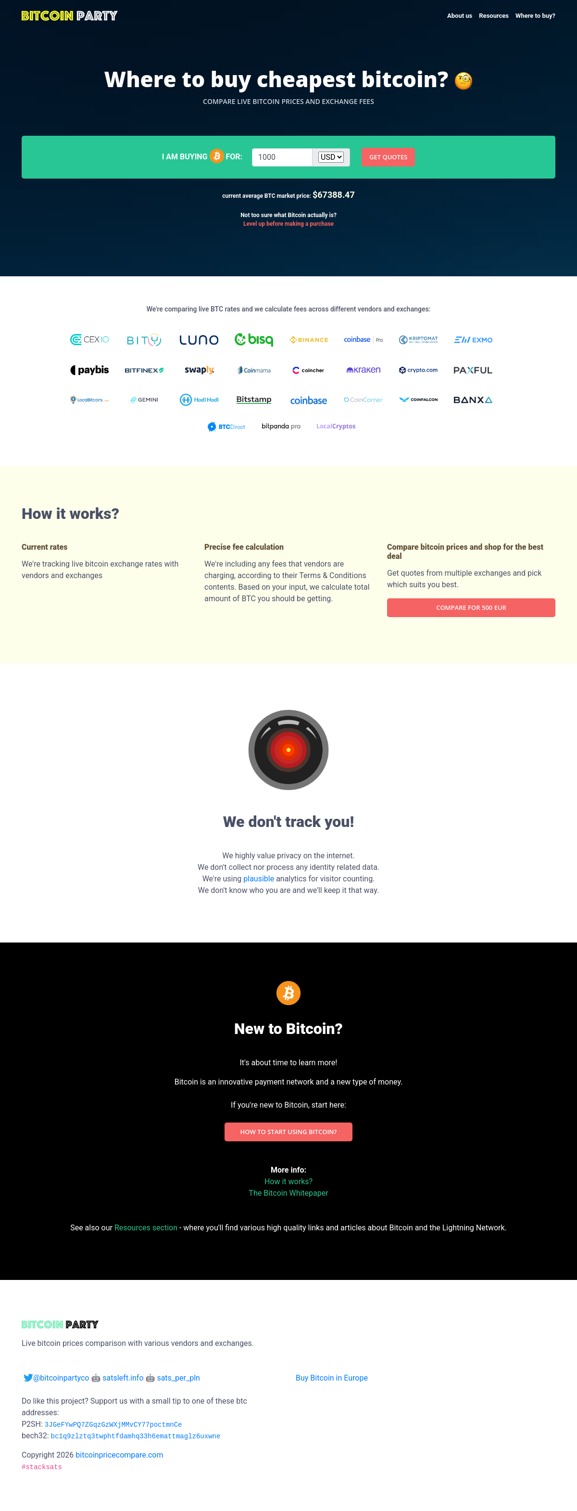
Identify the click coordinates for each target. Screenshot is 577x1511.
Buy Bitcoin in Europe (332, 1377)
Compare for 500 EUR (471, 607)
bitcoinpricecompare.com (118, 1454)
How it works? (288, 1181)
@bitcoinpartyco (57, 1377)
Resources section (145, 1227)
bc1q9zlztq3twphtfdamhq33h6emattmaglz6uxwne (135, 1436)
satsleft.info (122, 1377)
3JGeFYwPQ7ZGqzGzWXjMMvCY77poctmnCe (113, 1425)
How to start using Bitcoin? (288, 1131)
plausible (258, 878)
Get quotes (388, 157)
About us (459, 15)
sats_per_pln (178, 1377)
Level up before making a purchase (288, 223)
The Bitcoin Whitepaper (288, 1193)
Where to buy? (535, 15)
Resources (494, 15)
